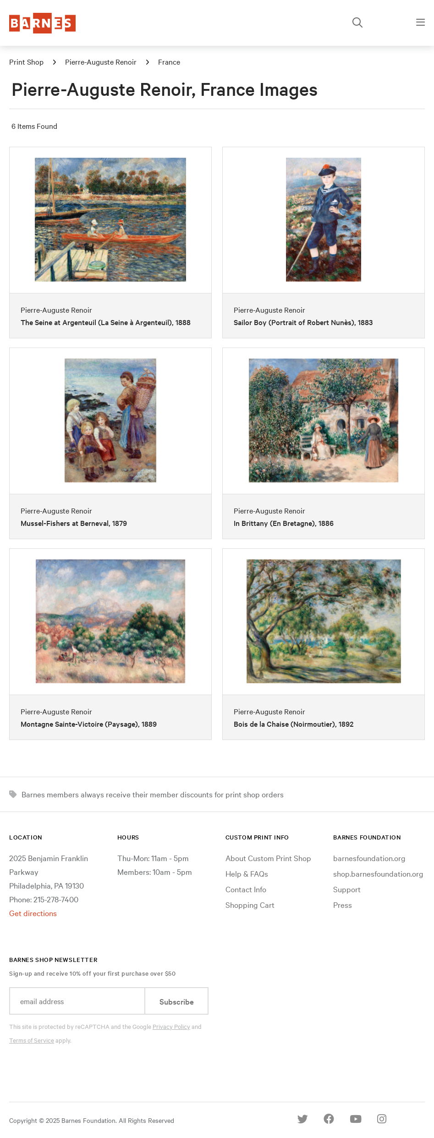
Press (342, 904)
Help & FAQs (246, 873)
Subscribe (176, 1001)
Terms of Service (31, 1040)
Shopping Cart (250, 904)
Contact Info (245, 889)
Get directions (33, 912)
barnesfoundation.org (369, 857)
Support (347, 889)
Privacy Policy (171, 1026)
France (169, 61)
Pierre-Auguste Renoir (101, 61)
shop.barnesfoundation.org (378, 873)
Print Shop (26, 61)
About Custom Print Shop (268, 857)
